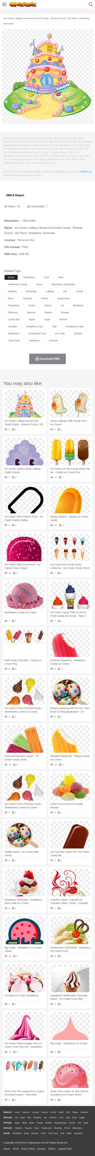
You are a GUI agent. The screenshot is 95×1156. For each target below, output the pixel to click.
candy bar (14, 319)
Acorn (17, 1112)
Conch (53, 1112)
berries (63, 319)
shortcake (31, 291)
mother (48, 1123)
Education (77, 1128)
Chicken (53, 1117)
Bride (31, 1123)
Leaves (35, 1112)
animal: (7, 1117)
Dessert (34, 1133)
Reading (58, 1128)
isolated (12, 291)
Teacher (28, 1128)
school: (7, 1128)
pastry (44, 298)
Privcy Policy (28, 1148)
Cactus (44, 1112)
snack (31, 305)
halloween (13, 333)
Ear (79, 1123)
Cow (61, 1117)
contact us (85, 171)
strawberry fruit (37, 333)
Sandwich (78, 1133)
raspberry (13, 305)
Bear (22, 1117)
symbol (78, 333)
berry (11, 298)
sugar (47, 319)
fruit (46, 277)
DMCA (51, 1148)
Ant (16, 1117)
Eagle (82, 1117)
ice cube (60, 333)
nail (54, 326)
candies (12, 326)
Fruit (62, 1133)
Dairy (26, 1133)
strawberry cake (75, 326)
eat (65, 291)
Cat (45, 1117)
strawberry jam (34, 326)
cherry (48, 305)
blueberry (78, 305)
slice (60, 277)
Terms (16, 1148)
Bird (29, 1117)
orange (65, 312)
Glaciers (84, 1112)
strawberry (29, 277)
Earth (61, 1112)
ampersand (63, 298)
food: (6, 1133)
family (40, 1123)
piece (39, 284)
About (6, 1148)
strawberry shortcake (63, 284)
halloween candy (17, 284)
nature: (7, 1112)
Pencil (67, 1128)
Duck (74, 1117)
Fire (68, 1112)
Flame (75, 1112)
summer (53, 340)
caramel (27, 298)
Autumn (26, 1112)
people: (7, 1122)
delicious (13, 312)
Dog (68, 1117)
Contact (41, 1148)
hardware (34, 340)
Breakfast (17, 1133)
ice (62, 305)
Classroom (47, 1128)
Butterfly (37, 1117)
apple (32, 319)
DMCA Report (15, 195)
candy (79, 291)
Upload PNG (65, 1148)
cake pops (14, 340)
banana (31, 312)
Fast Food (53, 1133)
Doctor (72, 1123)
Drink (43, 1133)
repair (48, 312)
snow (11, 277)
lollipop (50, 291)
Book (36, 1128)
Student (18, 1128)
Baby (24, 1123)
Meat (69, 1133)
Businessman (60, 1123)
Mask (17, 1123)
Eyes (85, 1123)
